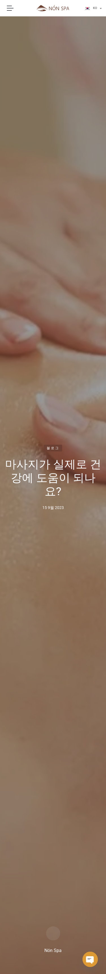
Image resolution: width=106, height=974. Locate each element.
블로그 (53, 448)
